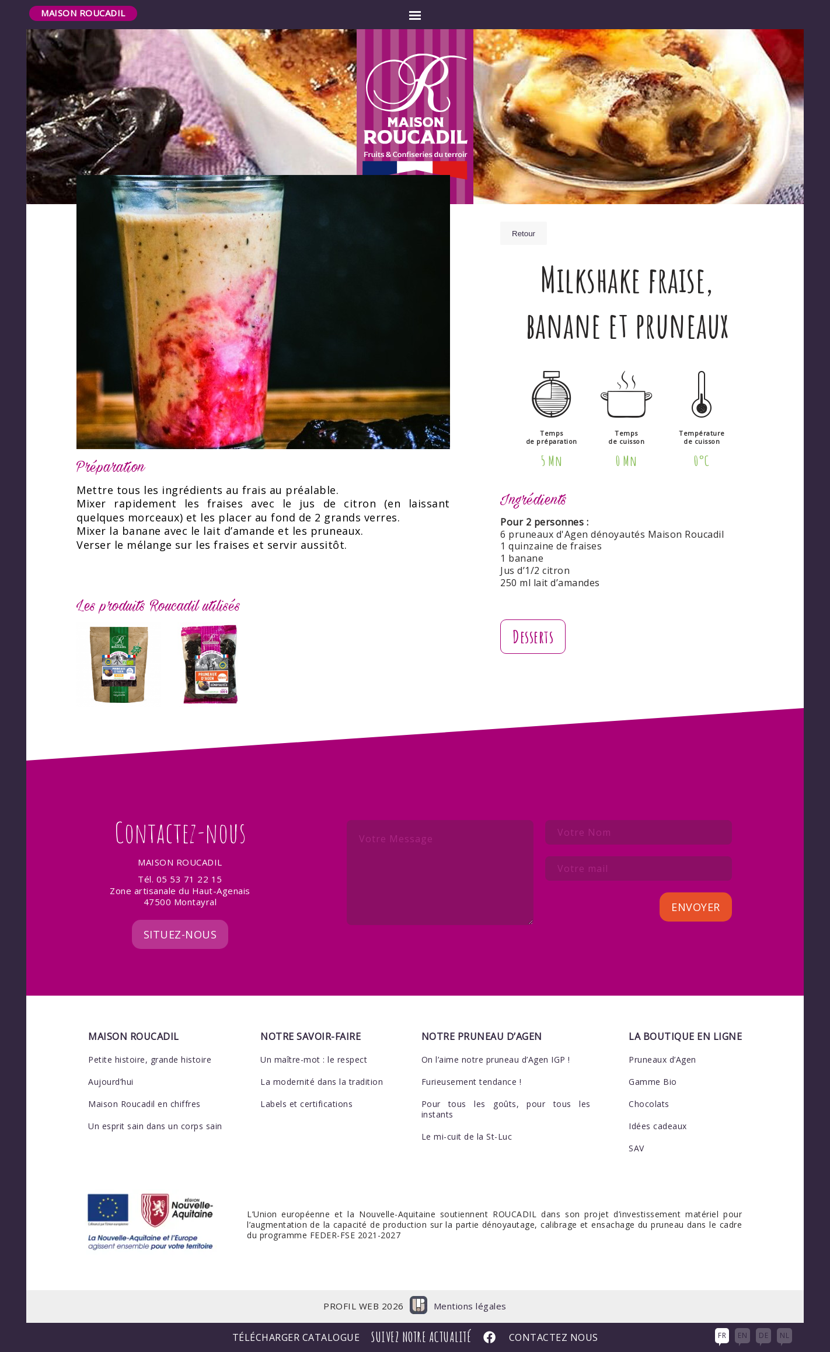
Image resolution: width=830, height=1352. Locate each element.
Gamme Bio (653, 1081)
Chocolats (649, 1103)
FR (722, 1335)
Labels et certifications (306, 1103)
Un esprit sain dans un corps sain (155, 1126)
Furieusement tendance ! (471, 1081)
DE (763, 1335)
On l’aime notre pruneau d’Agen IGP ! (495, 1059)
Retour (523, 233)
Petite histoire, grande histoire (149, 1059)
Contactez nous (553, 1338)
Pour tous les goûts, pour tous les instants (506, 1109)
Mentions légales (470, 1306)
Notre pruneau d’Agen (481, 1036)
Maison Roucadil (83, 13)
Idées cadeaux (658, 1126)
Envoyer (695, 907)
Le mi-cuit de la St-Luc (466, 1136)
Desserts (532, 636)
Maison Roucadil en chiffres (144, 1103)
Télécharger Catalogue (296, 1338)
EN (742, 1335)
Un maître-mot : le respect (313, 1059)
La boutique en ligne (685, 1036)
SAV (636, 1148)
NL (784, 1335)
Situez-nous (180, 934)
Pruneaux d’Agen (662, 1059)
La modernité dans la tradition (321, 1081)
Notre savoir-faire (310, 1036)
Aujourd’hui (111, 1081)
